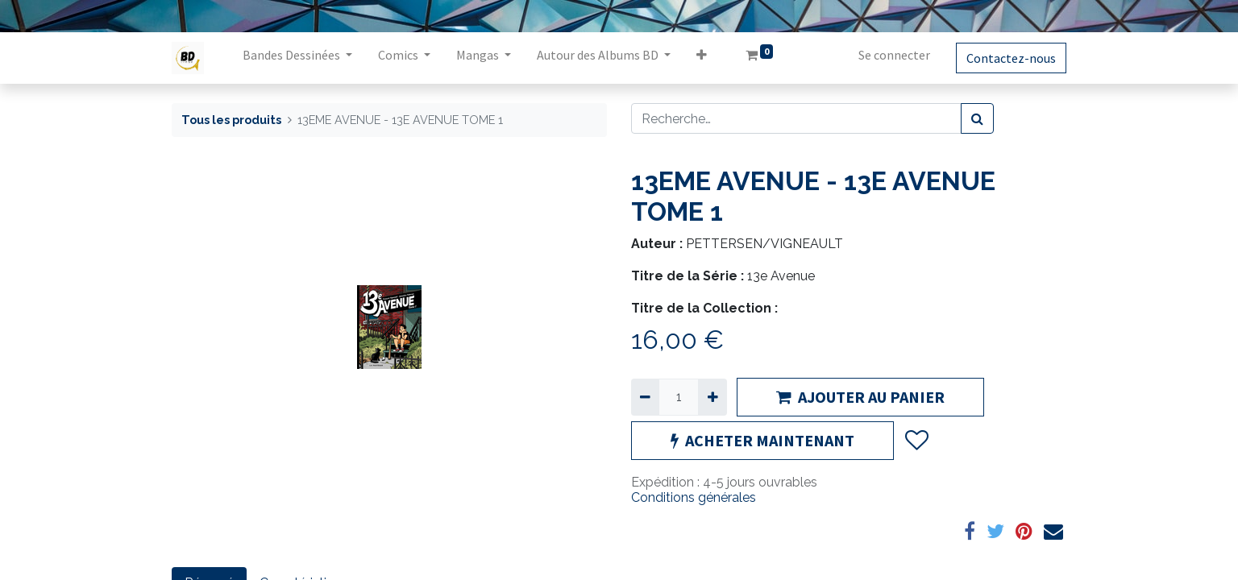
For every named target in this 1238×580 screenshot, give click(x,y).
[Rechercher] (977, 118)
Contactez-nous (1011, 58)
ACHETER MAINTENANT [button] (762, 440)
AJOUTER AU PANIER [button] (860, 397)
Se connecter (894, 55)
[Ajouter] (712, 397)
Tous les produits (231, 119)
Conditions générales (693, 497)
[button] (701, 58)
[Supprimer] (645, 397)
